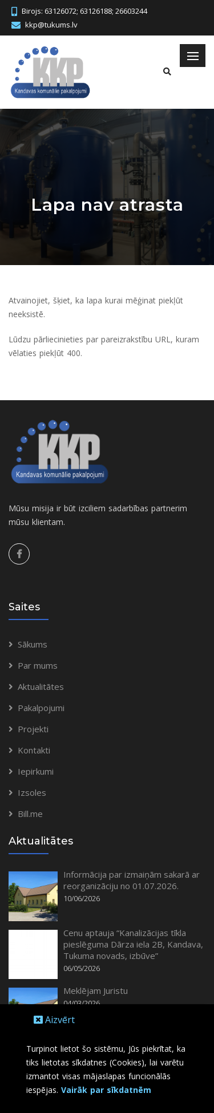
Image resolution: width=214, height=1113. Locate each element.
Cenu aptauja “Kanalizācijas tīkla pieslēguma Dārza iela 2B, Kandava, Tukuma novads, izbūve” (133, 944)
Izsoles (32, 792)
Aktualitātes (41, 686)
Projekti (33, 729)
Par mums (38, 665)
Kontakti (34, 750)
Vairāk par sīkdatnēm (106, 1089)
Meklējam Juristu (95, 990)
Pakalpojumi (41, 707)
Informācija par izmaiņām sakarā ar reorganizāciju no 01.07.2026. (131, 880)
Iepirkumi (36, 771)
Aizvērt (54, 1019)
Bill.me (30, 813)
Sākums (32, 644)
